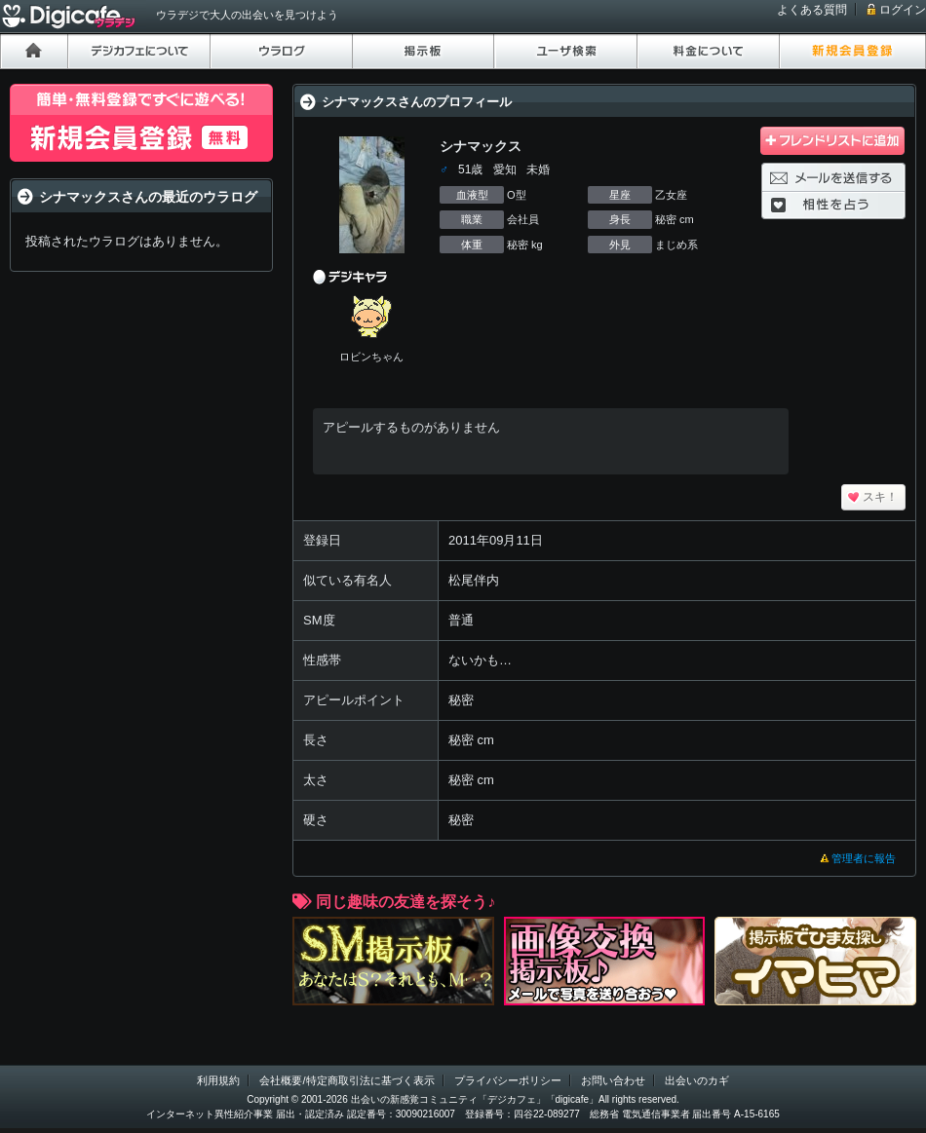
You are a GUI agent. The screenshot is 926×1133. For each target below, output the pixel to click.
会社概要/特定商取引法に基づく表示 (346, 1080)
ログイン (902, 10)
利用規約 (218, 1080)
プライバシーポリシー (507, 1080)
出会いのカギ (697, 1080)
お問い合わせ (613, 1080)
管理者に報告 (863, 858)
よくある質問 (812, 10)
